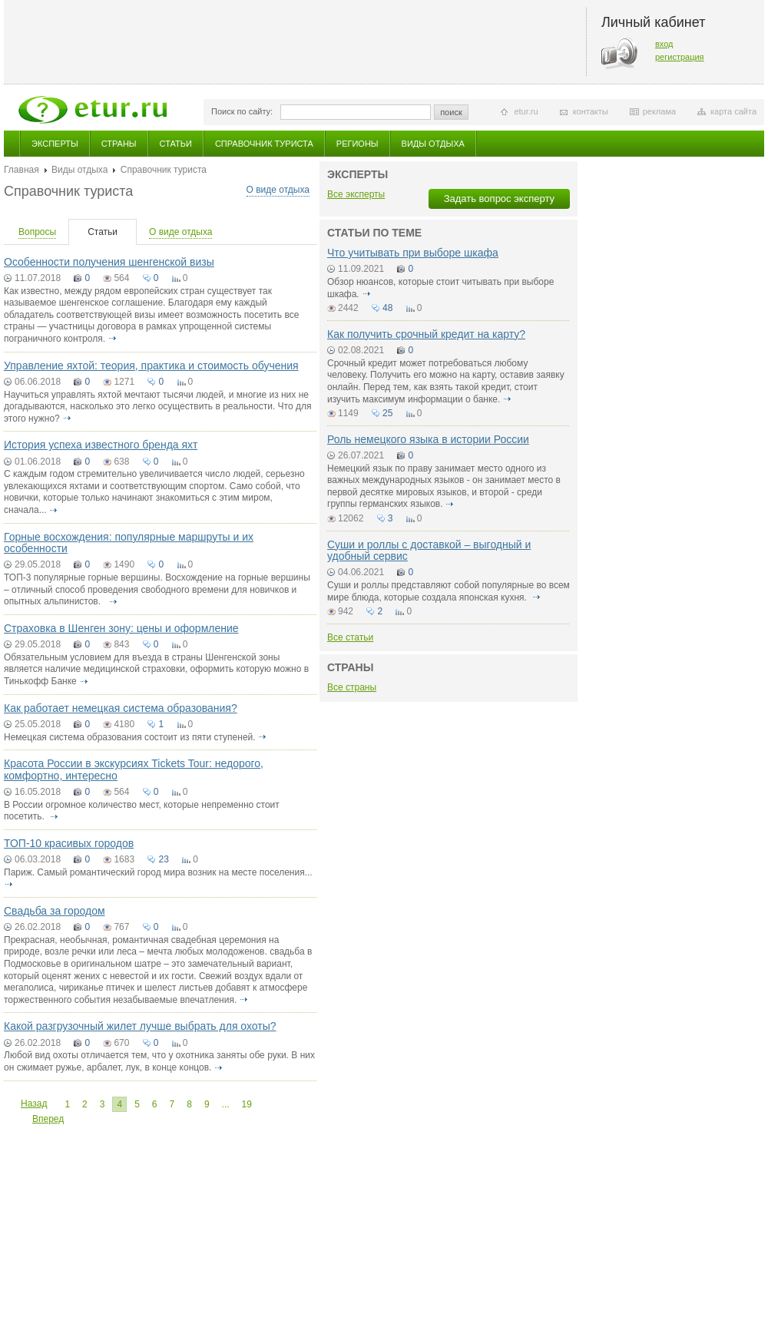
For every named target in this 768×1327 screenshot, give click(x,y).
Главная (21, 169)
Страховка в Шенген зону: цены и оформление (121, 628)
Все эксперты (356, 194)
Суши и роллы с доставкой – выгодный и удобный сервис (429, 550)
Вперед (48, 1119)
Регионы (357, 143)
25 (387, 413)
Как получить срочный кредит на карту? (426, 334)
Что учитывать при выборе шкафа (412, 253)
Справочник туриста (264, 143)
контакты (590, 111)
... (226, 1104)
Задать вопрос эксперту (499, 198)
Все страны (351, 687)
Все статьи (350, 637)
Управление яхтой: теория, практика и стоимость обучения (151, 365)
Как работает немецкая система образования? (120, 708)
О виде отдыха (278, 189)
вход (664, 43)
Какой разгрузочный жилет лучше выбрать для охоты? (140, 1026)
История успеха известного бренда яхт (100, 444)
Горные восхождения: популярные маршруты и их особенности (128, 542)
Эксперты (54, 143)
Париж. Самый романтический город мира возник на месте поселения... (158, 872)
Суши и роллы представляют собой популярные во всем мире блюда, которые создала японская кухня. (448, 591)
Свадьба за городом (54, 911)
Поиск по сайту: (242, 111)
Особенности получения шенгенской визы (109, 262)
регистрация (679, 56)
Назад (34, 1103)
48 (387, 308)
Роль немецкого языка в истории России (428, 439)
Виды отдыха (433, 143)
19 (247, 1104)
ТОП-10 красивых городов (69, 843)
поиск (451, 112)
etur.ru (526, 111)
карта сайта (733, 111)
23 (163, 859)
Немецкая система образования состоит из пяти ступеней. (130, 737)
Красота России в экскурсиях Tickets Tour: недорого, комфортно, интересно (133, 769)
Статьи (176, 143)
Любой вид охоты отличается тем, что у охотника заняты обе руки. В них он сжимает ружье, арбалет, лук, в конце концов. (159, 1061)
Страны (119, 143)
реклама (659, 111)
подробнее (112, 339)
